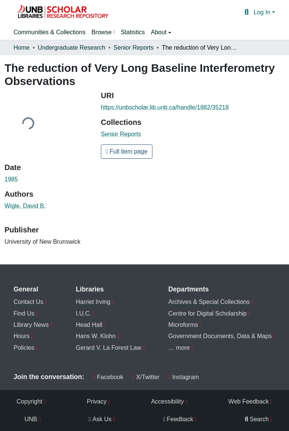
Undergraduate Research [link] (71, 47)
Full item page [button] (127, 151)
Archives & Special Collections (208, 302)
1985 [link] (11, 179)
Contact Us (28, 302)
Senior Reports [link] (134, 47)
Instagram (184, 377)
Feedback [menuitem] (178, 419)
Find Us (24, 313)
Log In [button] (263, 12)
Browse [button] (101, 32)
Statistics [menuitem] (133, 32)
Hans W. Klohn (96, 336)
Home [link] (22, 47)
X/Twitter (146, 377)
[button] (62, 12)
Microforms (183, 325)
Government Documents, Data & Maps (220, 336)
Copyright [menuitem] (29, 401)
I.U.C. (83, 313)
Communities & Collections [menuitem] (49, 32)
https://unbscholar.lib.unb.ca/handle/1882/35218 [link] (165, 107)
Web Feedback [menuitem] (248, 401)
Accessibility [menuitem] (167, 401)
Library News (31, 325)
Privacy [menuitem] (96, 401)
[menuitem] (103, 32)
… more (179, 347)
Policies (24, 347)
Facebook (108, 377)
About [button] (159, 32)
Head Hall (89, 325)
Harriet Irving (93, 302)
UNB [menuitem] (30, 419)
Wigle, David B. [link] (25, 206)
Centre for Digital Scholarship (207, 313)
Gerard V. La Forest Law (108, 347)
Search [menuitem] (257, 419)
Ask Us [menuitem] (100, 419)
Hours (22, 336)
